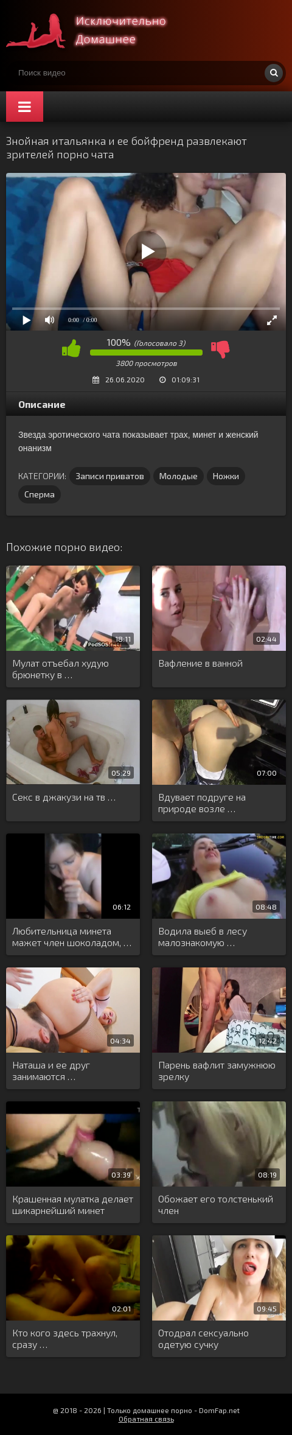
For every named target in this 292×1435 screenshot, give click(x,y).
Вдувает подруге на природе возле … (202, 802)
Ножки (226, 476)
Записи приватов (109, 476)
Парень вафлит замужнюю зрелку (217, 1070)
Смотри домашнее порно (97, 30)
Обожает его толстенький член (215, 1204)
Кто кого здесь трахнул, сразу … (64, 1338)
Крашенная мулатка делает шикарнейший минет (72, 1204)
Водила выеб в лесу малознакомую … (202, 936)
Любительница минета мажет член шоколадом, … (71, 936)
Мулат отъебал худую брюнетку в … (60, 668)
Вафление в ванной (200, 662)
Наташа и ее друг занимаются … (51, 1070)
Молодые (178, 476)
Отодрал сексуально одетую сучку (203, 1338)
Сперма (39, 494)
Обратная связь (146, 1418)
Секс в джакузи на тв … (64, 796)
